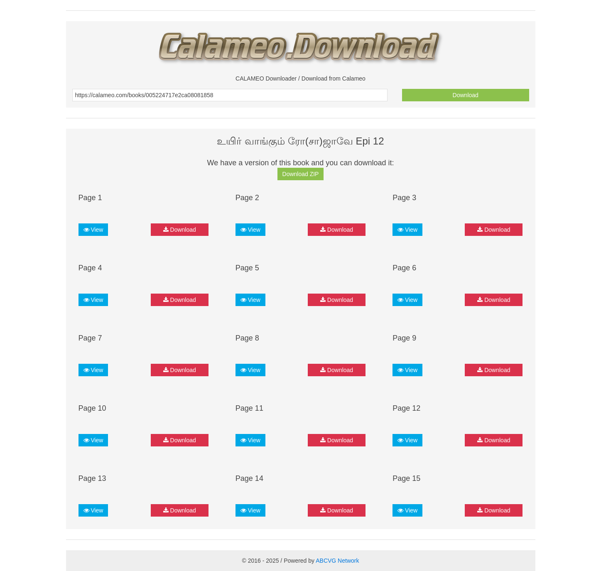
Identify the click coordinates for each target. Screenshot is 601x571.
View (93, 229)
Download (465, 95)
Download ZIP (300, 174)
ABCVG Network (337, 560)
